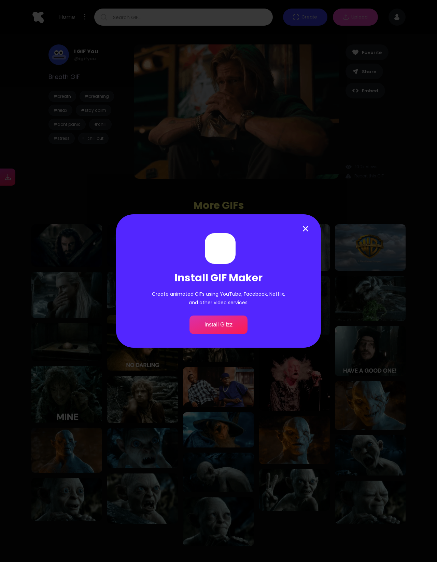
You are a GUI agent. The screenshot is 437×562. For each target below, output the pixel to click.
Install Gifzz (219, 324)
